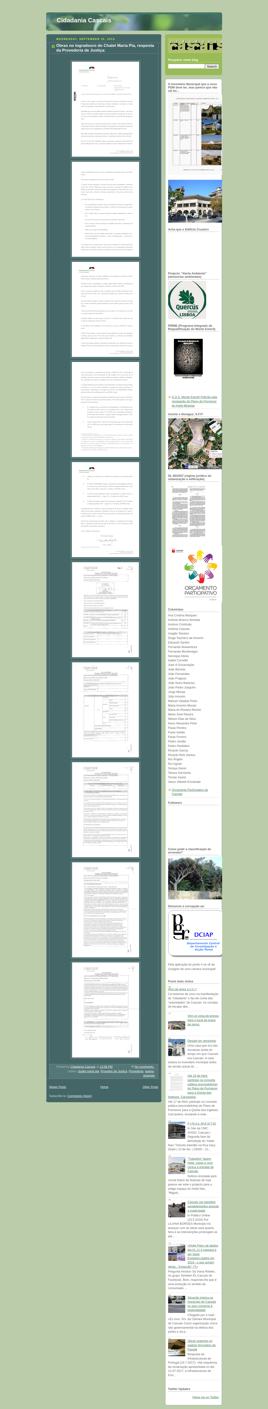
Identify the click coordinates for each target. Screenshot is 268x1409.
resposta (149, 1075)
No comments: (145, 1066)
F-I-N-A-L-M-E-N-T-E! (202, 1123)
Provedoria (136, 1071)
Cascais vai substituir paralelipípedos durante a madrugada (203, 1206)
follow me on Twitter (205, 1397)
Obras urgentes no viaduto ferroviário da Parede (202, 1345)
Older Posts (150, 1087)
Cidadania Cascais (84, 20)
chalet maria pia (88, 1071)
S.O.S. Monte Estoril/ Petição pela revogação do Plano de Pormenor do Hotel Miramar (194, 401)
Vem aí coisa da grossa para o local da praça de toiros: (203, 1020)
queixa (149, 1071)
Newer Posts (57, 1087)
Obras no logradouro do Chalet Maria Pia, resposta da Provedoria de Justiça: (105, 48)
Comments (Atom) (80, 1096)
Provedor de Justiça (114, 1071)
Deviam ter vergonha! (202, 1041)
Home (104, 1087)
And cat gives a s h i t (182, 989)
